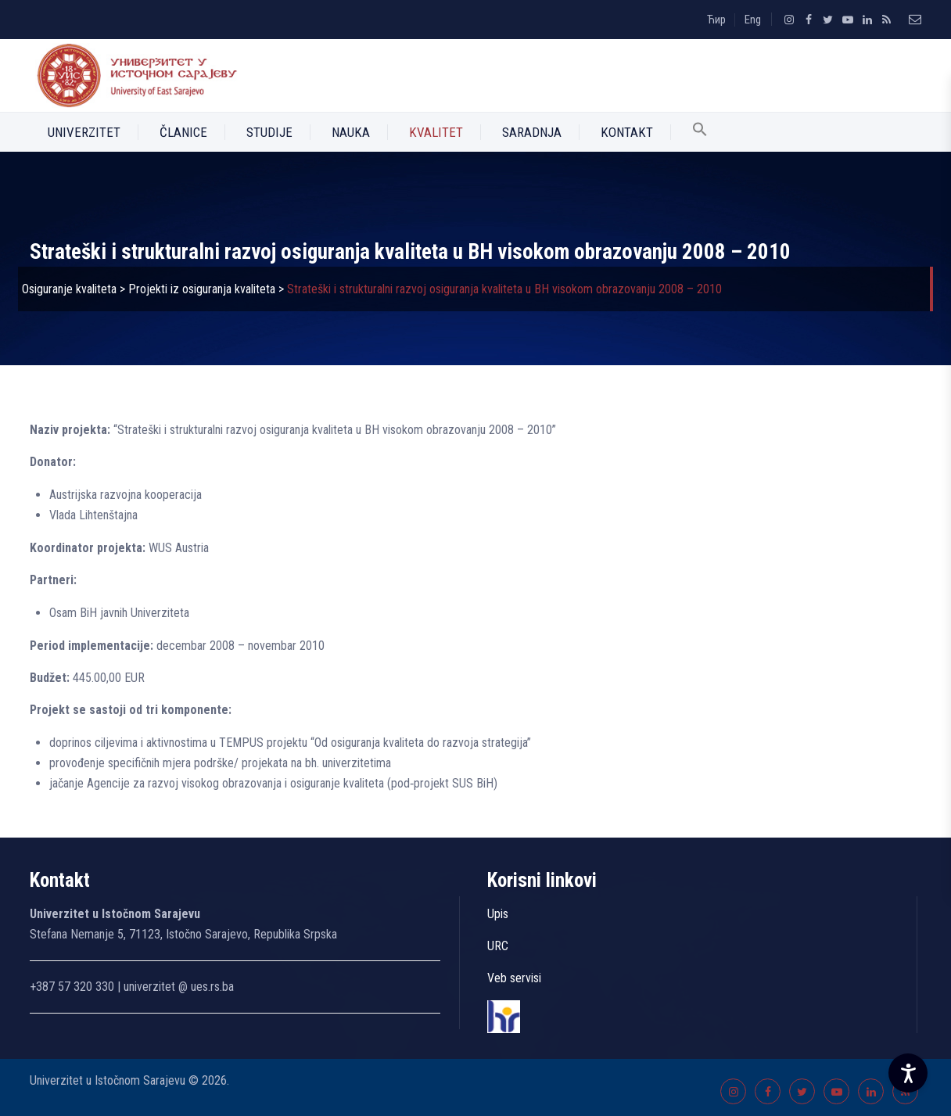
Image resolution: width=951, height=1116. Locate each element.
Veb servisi (514, 978)
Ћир (716, 20)
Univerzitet (84, 132)
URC (497, 945)
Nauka (351, 132)
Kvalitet (436, 132)
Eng (753, 20)
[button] (700, 132)
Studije (269, 132)
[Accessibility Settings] (908, 1073)
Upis (497, 913)
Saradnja (532, 132)
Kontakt (627, 132)
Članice (183, 132)
